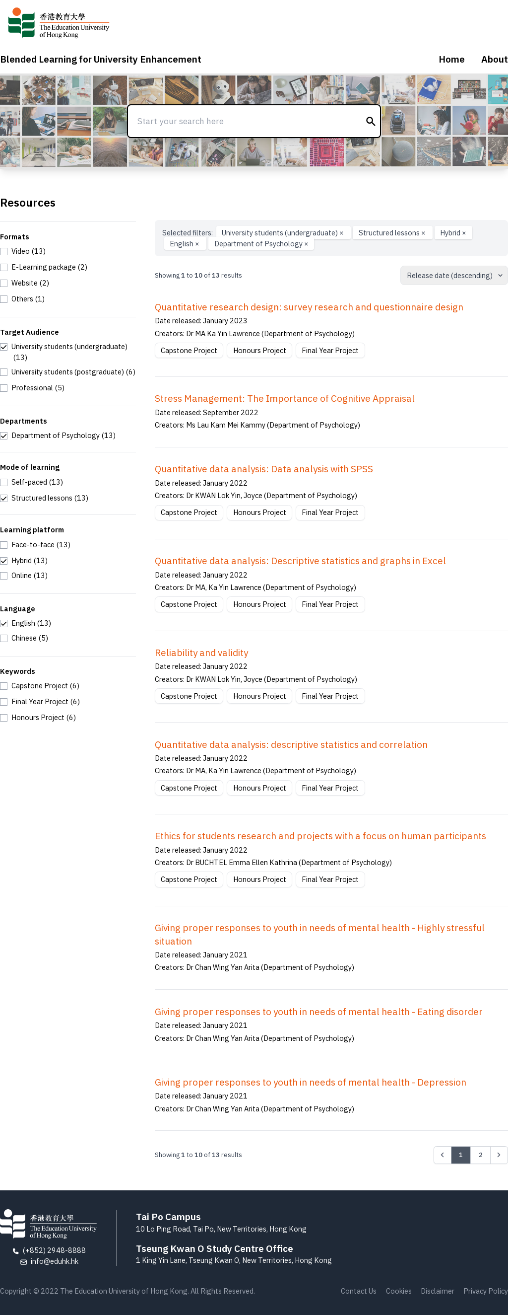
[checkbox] (23, 251)
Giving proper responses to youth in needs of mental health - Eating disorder (319, 1012)
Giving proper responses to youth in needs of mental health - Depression (310, 1082)
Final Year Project (330, 350)
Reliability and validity (201, 652)
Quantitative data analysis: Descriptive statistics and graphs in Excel (300, 561)
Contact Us (359, 1291)
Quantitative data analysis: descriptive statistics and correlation (291, 744)
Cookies (399, 1291)
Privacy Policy (485, 1291)
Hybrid (453, 232)
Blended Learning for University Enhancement (100, 59)
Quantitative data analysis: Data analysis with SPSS (264, 469)
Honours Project (259, 350)
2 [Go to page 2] (481, 1154)
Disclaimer (437, 1291)
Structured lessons (393, 232)
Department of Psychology (261, 243)
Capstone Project (189, 350)
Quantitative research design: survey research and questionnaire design (309, 307)
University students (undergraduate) (283, 232)
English (185, 243)
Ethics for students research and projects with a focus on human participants (320, 836)
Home (452, 59)
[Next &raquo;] (499, 1155)
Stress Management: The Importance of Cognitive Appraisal (285, 398)
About (494, 59)
